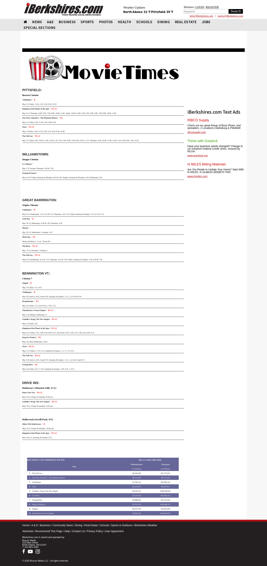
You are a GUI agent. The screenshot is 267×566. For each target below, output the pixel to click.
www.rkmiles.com (197, 176)
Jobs (206, 21)
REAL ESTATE (186, 21)
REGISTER (212, 7)
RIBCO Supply (198, 120)
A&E (50, 21)
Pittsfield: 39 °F (162, 12)
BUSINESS (67, 21)
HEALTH (124, 21)
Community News (62, 525)
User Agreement (114, 531)
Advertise (27, 531)
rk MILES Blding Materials (206, 164)
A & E (34, 525)
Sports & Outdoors (121, 525)
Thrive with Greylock (202, 141)
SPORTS (87, 21)
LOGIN (199, 7)
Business (45, 525)
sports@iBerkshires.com (230, 16)
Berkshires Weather (145, 525)
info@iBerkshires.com (201, 16)
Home (25, 525)
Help (67, 531)
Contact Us (78, 531)
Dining (78, 525)
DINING (163, 21)
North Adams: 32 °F (137, 12)
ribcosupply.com (196, 132)
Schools (104, 525)
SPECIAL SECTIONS (39, 27)
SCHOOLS (144, 21)
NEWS (37, 21)
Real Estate (91, 525)
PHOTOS (106, 21)
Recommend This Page (48, 531)
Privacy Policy (95, 531)
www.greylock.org (197, 155)
